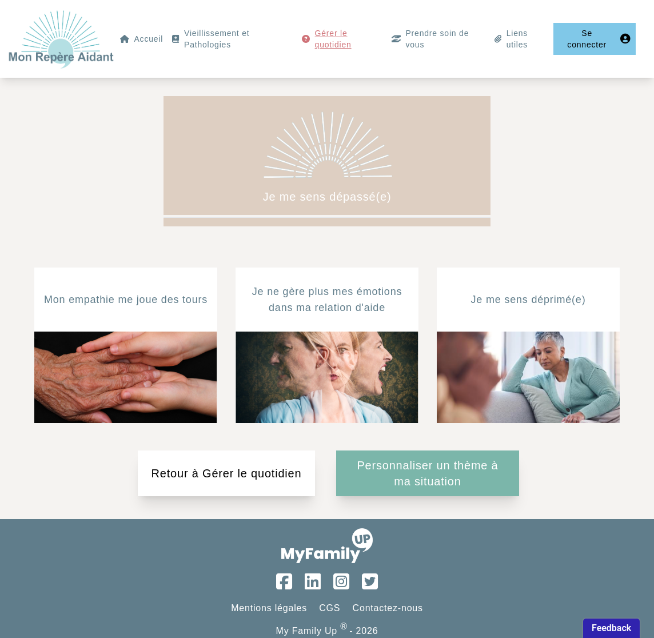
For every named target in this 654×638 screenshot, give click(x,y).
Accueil (148, 38)
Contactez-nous (388, 608)
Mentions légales (269, 608)
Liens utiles (517, 39)
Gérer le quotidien (333, 39)
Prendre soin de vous (437, 39)
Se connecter (599, 39)
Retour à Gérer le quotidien (226, 473)
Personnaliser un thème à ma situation (427, 473)
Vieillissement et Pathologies (217, 39)
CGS (329, 608)
